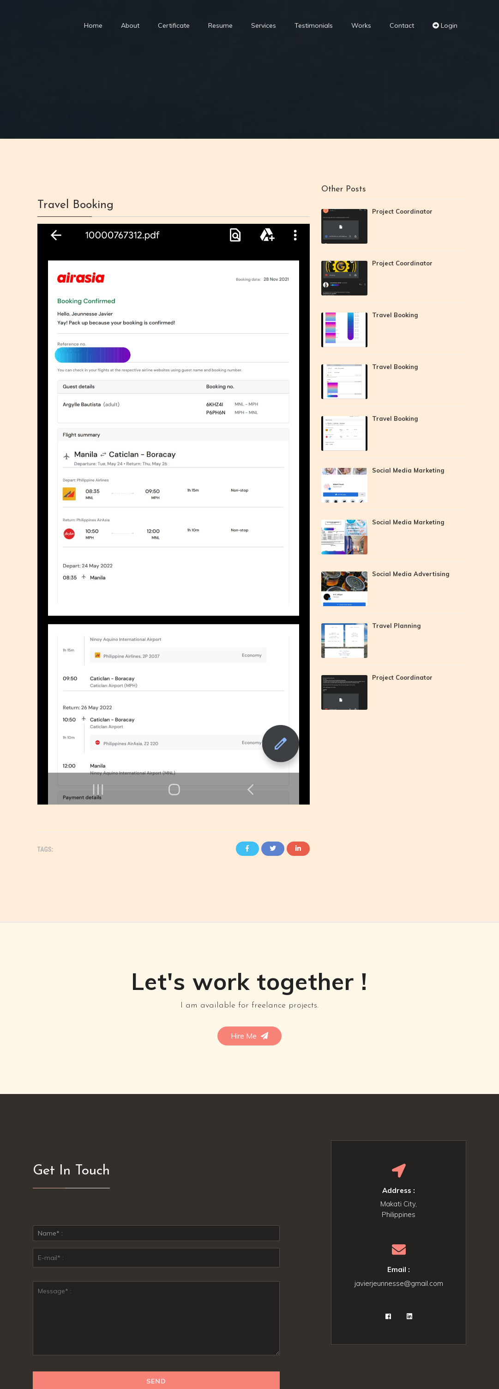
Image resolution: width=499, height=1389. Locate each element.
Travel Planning (396, 625)
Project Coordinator (402, 211)
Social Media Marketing (408, 470)
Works (361, 25)
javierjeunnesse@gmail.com (399, 1283)
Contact (402, 25)
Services (263, 25)
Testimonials (314, 25)
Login (445, 25)
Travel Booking (395, 315)
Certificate (174, 25)
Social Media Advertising (410, 574)
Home (93, 25)
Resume (220, 25)
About (130, 25)
